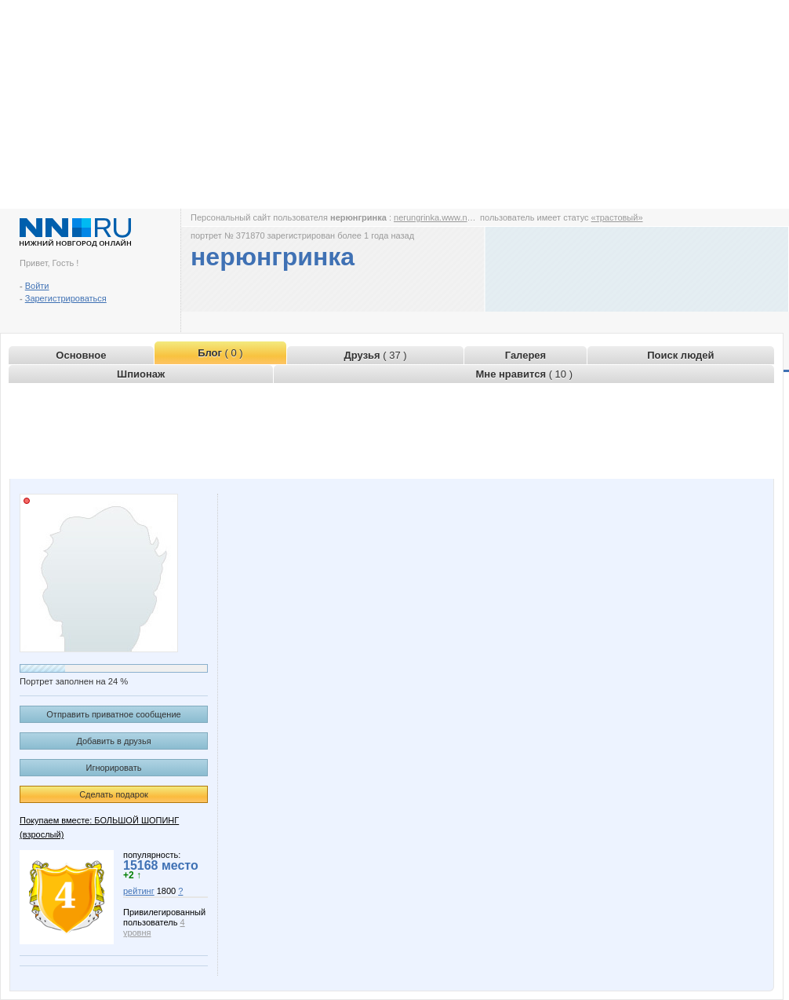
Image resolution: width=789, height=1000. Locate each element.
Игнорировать (114, 767)
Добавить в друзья (113, 741)
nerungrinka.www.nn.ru (438, 217)
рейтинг (139, 891)
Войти (37, 285)
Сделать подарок (113, 794)
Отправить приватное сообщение (113, 714)
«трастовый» (617, 217)
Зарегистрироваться (66, 298)
